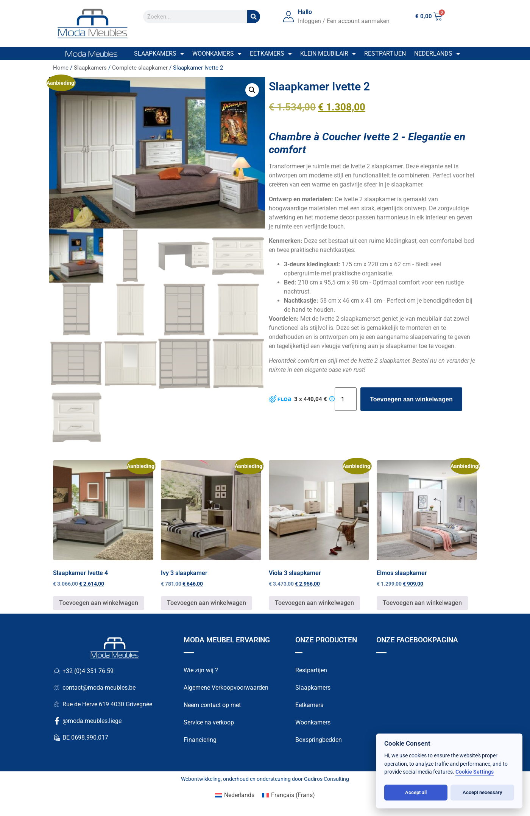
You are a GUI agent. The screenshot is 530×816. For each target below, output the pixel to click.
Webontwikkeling (201, 780)
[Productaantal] (346, 399)
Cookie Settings (474, 772)
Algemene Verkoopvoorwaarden (226, 688)
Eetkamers (271, 54)
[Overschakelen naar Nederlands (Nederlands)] (234, 796)
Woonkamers (217, 54)
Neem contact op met (212, 706)
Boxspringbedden (318, 741)
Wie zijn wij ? (201, 671)
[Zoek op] (253, 16)
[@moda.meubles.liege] (57, 722)
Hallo (305, 12)
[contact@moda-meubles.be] (57, 689)
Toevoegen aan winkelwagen (411, 399)
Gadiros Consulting (326, 780)
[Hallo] (288, 16)
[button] (252, 90)
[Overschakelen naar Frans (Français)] (288, 796)
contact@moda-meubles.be (99, 688)
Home (61, 67)
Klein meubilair (328, 54)
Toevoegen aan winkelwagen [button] (98, 604)
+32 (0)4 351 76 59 (88, 672)
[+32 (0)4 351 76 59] (57, 672)
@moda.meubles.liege (92, 722)
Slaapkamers (159, 54)
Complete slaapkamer (140, 67)
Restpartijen (385, 53)
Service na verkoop (209, 723)
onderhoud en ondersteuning (257, 780)
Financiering (200, 741)
